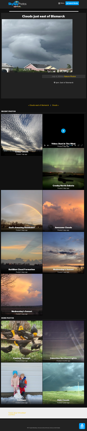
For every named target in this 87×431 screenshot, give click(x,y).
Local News (11, 414)
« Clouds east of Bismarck (38, 105)
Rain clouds (63, 400)
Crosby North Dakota (63, 185)
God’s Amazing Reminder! (22, 227)
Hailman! (21, 400)
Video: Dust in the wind (63, 143)
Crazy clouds (21, 151)
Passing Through (21, 358)
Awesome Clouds (63, 227)
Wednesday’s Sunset (63, 269)
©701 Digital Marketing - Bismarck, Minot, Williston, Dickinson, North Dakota (43, 427)
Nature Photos (70, 76)
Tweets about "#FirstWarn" (17, 413)
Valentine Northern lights (63, 358)
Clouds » (55, 105)
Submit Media (72, 3)
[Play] (63, 131)
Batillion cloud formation (22, 269)
